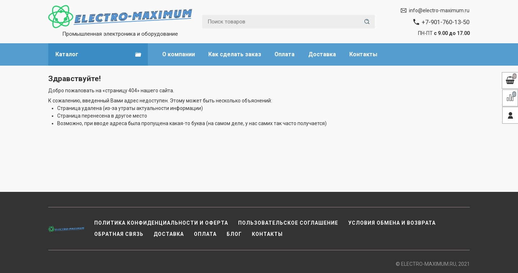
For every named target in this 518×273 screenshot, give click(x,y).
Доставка (322, 54)
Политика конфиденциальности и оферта (161, 223)
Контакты (363, 54)
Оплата (284, 54)
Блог (234, 234)
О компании (178, 54)
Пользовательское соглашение (288, 223)
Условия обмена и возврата (392, 223)
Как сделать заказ (234, 54)
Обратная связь (119, 234)
